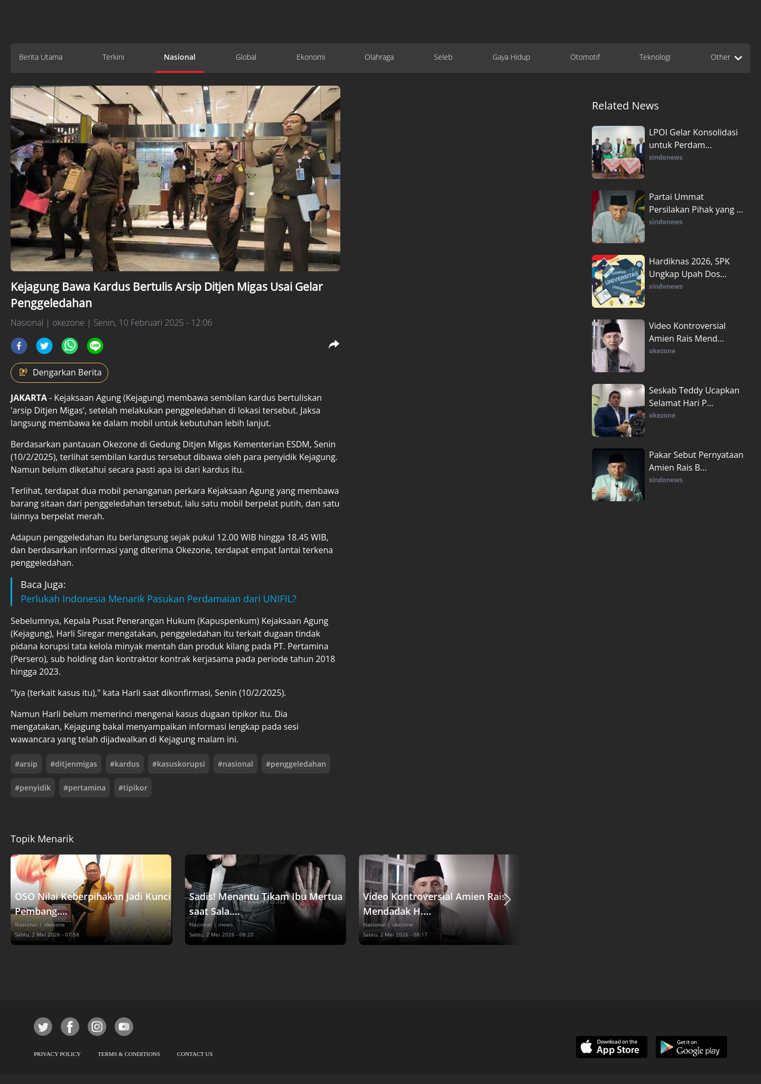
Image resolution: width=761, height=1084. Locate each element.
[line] (95, 345)
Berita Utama (40, 57)
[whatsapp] (69, 345)
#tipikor (132, 788)
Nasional (180, 57)
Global (246, 57)
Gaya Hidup (511, 57)
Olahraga (379, 57)
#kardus (125, 764)
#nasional (235, 764)
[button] (507, 900)
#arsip (26, 764)
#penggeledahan (296, 764)
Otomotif (585, 57)
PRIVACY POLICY (57, 1054)
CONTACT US (195, 1054)
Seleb (443, 57)
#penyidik (33, 788)
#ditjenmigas (73, 764)
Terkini (113, 57)
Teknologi (655, 57)
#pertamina (84, 788)
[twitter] (44, 345)
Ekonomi (310, 57)
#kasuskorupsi (178, 764)
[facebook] (19, 345)
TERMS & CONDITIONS (129, 1054)
